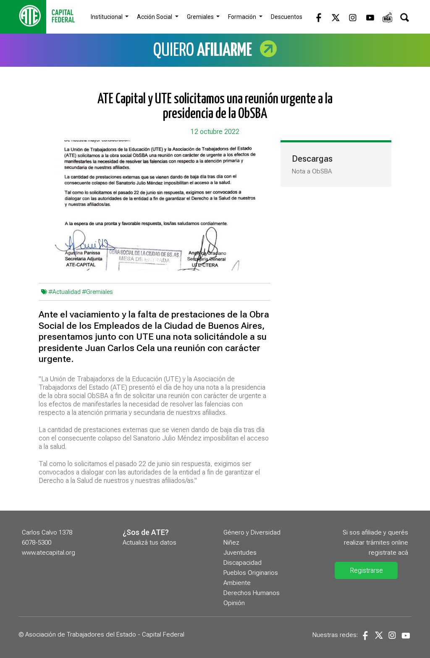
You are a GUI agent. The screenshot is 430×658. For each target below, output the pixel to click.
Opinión (234, 603)
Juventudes (240, 552)
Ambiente (237, 583)
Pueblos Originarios (250, 573)
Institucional (107, 16)
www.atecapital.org (48, 552)
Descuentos (286, 16)
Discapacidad (242, 562)
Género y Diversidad (252, 532)
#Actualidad (64, 292)
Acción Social (155, 16)
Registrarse (366, 570)
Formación (242, 16)
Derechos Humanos (251, 593)
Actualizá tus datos (149, 542)
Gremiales (201, 16)
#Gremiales (97, 292)
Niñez (231, 542)
